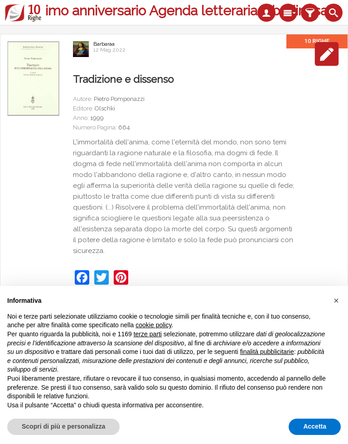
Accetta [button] (314, 426)
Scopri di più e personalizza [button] (63, 426)
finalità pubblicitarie (267, 351)
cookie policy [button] (153, 325)
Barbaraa (104, 44)
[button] (336, 300)
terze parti (148, 334)
